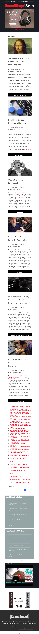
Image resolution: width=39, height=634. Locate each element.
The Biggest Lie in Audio (15, 421)
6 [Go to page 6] (13, 490)
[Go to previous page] (12, 490)
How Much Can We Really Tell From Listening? (20, 412)
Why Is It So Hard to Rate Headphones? (19, 464)
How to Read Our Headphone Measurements (20, 457)
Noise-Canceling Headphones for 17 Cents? (20, 451)
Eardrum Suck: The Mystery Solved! (18, 458)
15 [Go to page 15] (35, 490)
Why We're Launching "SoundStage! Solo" (19, 482)
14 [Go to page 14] (32, 490)
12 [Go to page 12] (27, 490)
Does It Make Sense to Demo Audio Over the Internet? (17, 363)
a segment (15, 312)
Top (19, 633)
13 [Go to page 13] (30, 490)
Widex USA (26, 149)
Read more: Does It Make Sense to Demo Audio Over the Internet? (20, 400)
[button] (5, 563)
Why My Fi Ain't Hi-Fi (14, 454)
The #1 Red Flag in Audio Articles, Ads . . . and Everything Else (18, 61)
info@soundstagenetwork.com (26, 629)
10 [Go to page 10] (22, 490)
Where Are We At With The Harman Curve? (19, 439)
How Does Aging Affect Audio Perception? (19, 449)
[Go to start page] (9, 490)
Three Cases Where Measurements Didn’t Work (20, 410)
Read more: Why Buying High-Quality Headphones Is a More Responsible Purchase (20, 334)
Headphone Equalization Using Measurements (20, 463)
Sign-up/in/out (19, 561)
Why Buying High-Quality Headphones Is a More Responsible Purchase (18, 300)
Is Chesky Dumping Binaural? (16, 452)
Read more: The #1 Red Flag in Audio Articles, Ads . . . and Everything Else (20, 95)
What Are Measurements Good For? (18, 478)
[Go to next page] (38, 490)
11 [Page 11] (25, 490)
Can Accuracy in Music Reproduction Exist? (20, 419)
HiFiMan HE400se (20, 197)
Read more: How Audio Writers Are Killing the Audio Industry (20, 271)
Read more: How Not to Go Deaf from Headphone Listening (20, 154)
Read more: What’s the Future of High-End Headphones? (20, 211)
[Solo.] (19, 6)
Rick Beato (28, 375)
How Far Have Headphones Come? (18, 428)
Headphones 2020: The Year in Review (18, 409)
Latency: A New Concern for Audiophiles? (19, 455)
